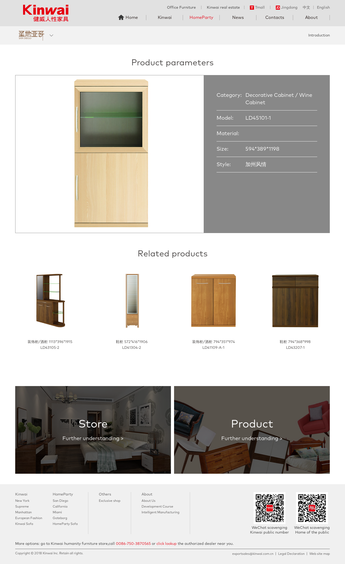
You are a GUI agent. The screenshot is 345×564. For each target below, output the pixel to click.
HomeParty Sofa (65, 524)
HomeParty (201, 17)
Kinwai (165, 17)
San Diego (60, 501)
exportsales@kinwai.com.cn (252, 554)
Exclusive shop (109, 501)
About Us (148, 501)
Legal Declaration (291, 554)
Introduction (319, 35)
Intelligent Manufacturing (160, 512)
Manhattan (23, 512)
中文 (306, 7)
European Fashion (28, 518)
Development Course (157, 506)
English (323, 7)
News (238, 17)
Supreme (22, 506)
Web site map (319, 554)
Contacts (274, 17)
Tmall (257, 7)
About (311, 17)
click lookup (167, 544)
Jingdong (287, 7)
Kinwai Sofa (24, 524)
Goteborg (60, 518)
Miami (57, 512)
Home (132, 17)
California (60, 506)
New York (22, 501)
